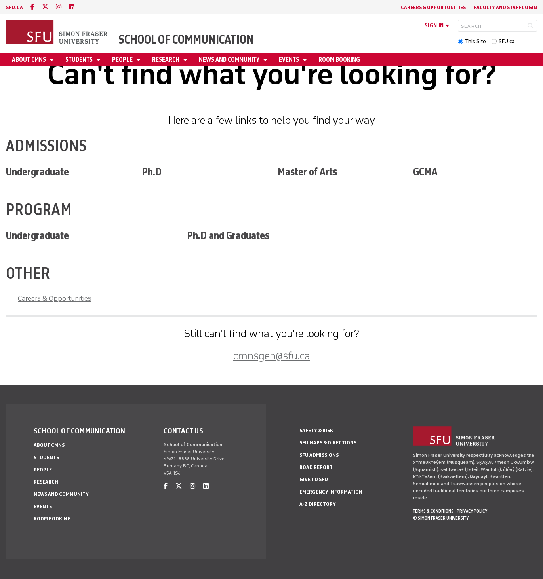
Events (289, 59)
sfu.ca (14, 7)
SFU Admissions (319, 455)
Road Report (316, 467)
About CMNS (29, 59)
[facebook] (32, 7)
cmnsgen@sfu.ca (271, 355)
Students (79, 59)
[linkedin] (71, 7)
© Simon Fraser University (441, 518)
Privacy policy (472, 511)
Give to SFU (313, 479)
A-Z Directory (317, 504)
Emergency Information (330, 491)
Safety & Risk (316, 430)
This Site (475, 41)
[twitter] (45, 7)
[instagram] (58, 7)
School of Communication (186, 39)
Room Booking (339, 59)
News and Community (230, 59)
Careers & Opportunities (433, 7)
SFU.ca (506, 41)
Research (166, 59)
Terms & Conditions (433, 511)
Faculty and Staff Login (505, 7)
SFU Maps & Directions (327, 442)
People (123, 59)
